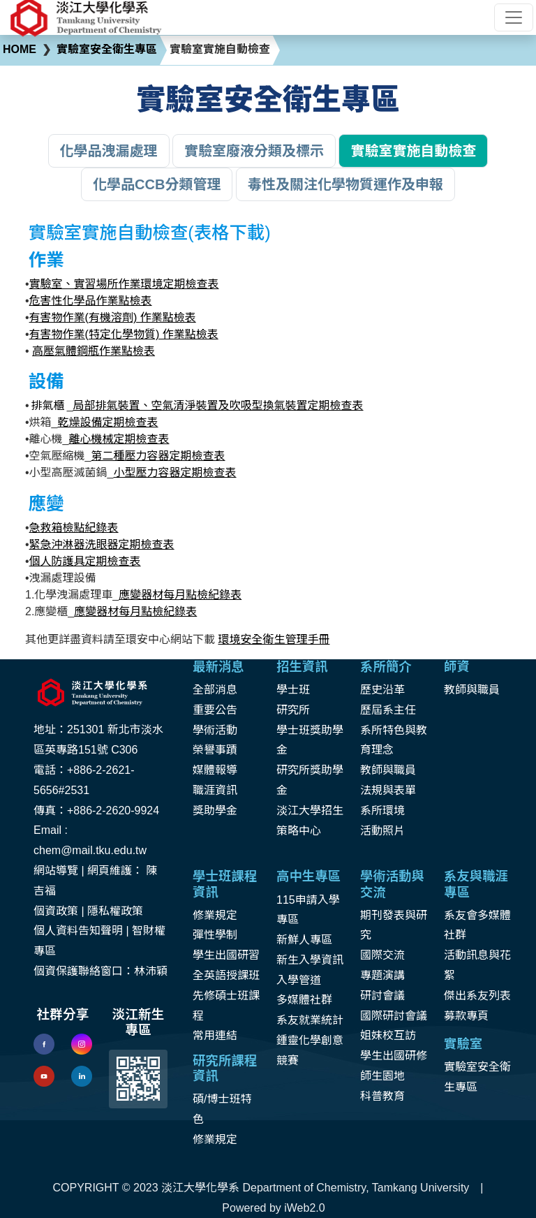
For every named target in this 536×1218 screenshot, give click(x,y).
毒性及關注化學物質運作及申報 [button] (345, 184)
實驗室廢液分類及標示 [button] (254, 151)
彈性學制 (215, 935)
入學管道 (298, 980)
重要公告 (215, 710)
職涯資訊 (215, 790)
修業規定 (215, 915)
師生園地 (382, 1076)
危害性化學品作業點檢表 (90, 301)
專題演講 (382, 975)
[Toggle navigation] (513, 17)
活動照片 (382, 831)
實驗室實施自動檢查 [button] (413, 151)
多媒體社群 (304, 1000)
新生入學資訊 (309, 960)
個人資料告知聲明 (78, 931)
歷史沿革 (382, 690)
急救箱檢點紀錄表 (74, 528)
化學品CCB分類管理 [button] (157, 184)
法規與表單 (388, 790)
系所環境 (382, 810)
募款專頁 (466, 1016)
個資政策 (56, 911)
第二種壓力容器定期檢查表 (158, 456)
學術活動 (215, 730)
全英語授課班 (226, 975)
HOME (19, 49)
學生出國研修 (393, 1056)
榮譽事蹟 (215, 750)
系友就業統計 (309, 1020)
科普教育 (382, 1096)
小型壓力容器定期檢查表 (175, 472)
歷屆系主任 (388, 710)
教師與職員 (388, 770)
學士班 (293, 690)
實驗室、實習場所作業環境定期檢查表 (124, 284)
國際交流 (382, 955)
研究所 (293, 710)
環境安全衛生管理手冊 (273, 639)
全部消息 (215, 690)
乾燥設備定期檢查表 (108, 422)
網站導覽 (56, 870)
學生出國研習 (226, 955)
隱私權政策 (115, 911)
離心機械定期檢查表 (119, 439)
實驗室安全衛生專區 (107, 49)
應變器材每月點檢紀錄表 (180, 595)
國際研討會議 (393, 1016)
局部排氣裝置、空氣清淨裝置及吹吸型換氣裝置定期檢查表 (218, 405)
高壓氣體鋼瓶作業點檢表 (93, 351)
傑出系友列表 (477, 995)
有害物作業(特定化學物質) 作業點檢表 (123, 334)
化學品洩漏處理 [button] (109, 151)
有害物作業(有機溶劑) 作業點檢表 (112, 317)
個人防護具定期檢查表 (85, 561)
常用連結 (215, 1035)
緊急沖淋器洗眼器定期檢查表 (101, 544)
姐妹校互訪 (388, 1035)
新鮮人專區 (304, 940)
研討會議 (382, 995)
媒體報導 (215, 770)
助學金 (220, 810)
